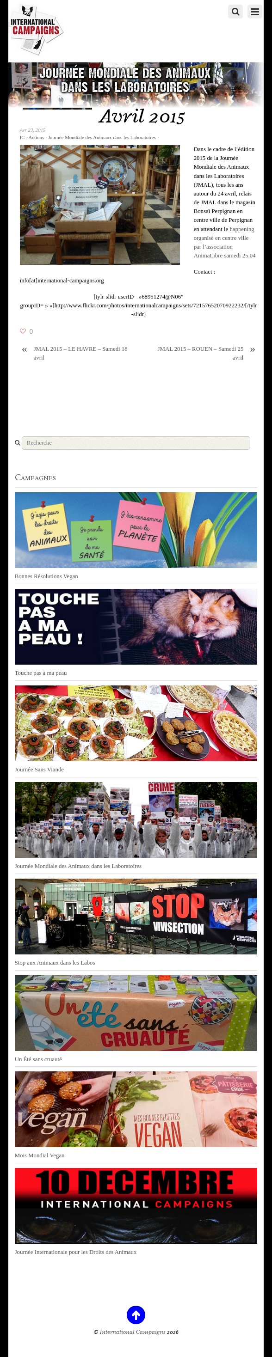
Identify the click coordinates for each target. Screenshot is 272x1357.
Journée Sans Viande (39, 769)
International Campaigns (133, 1332)
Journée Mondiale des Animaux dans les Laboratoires (102, 137)
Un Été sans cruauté (38, 1059)
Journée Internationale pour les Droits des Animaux (76, 1252)
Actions (36, 137)
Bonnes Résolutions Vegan (46, 576)
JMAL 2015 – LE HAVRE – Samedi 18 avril (74, 353)
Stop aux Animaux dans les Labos (55, 963)
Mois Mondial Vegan (40, 1155)
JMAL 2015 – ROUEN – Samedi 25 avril (208, 353)
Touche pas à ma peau (41, 673)
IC (22, 137)
